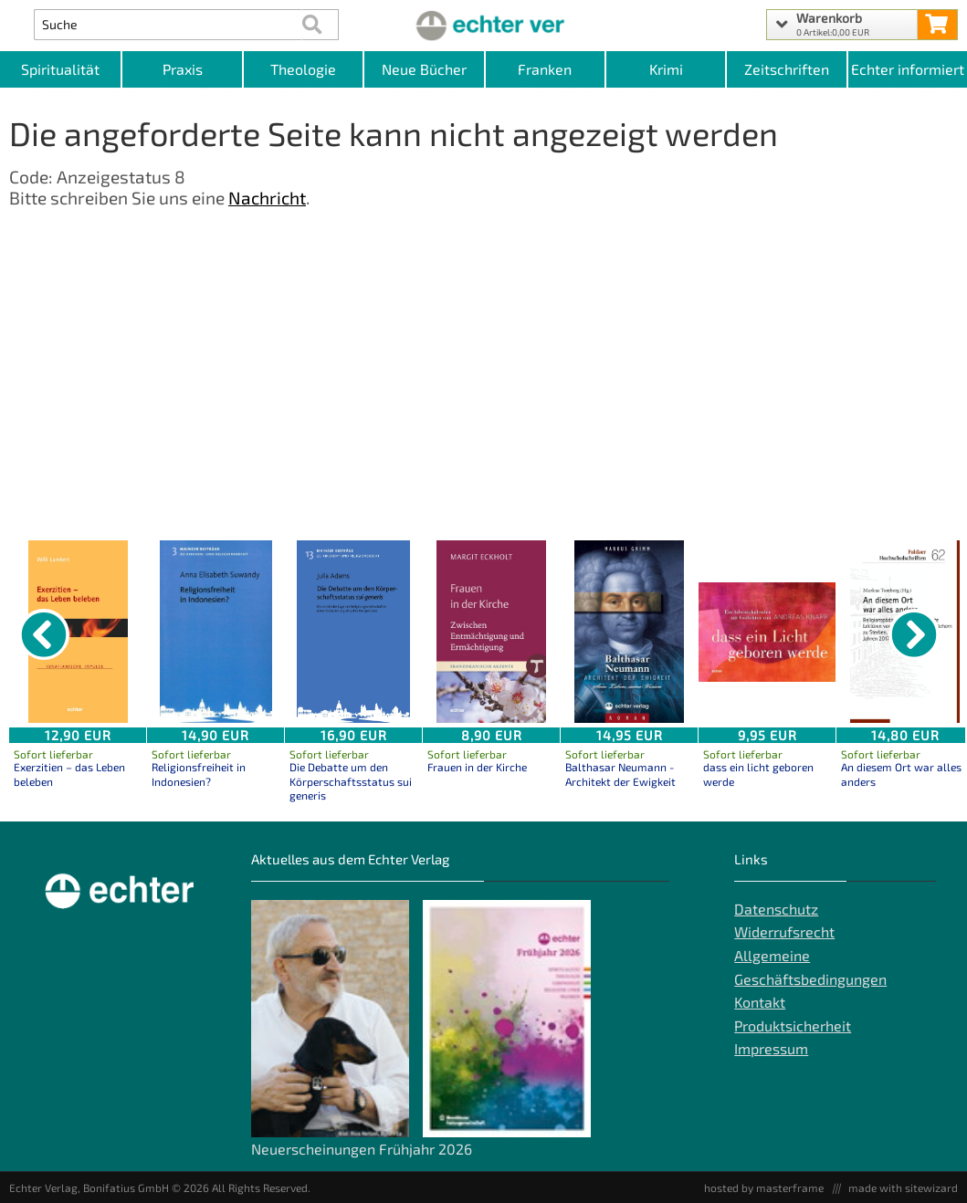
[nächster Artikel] (914, 634)
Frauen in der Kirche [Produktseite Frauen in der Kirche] (477, 766)
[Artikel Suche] (168, 24)
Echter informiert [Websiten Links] (907, 69)
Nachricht (267, 197)
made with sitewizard (903, 1187)
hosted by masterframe (764, 1187)
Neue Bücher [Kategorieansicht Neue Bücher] (424, 69)
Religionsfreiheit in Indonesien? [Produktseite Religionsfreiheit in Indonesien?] (199, 774)
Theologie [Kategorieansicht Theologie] (303, 69)
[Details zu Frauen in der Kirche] (491, 631)
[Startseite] (483, 24)
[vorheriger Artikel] (43, 634)
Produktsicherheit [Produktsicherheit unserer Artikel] (792, 1025)
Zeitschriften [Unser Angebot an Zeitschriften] (786, 69)
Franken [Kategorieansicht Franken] (545, 69)
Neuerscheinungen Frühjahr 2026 (361, 1148)
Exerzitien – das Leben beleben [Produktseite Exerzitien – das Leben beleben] (69, 774)
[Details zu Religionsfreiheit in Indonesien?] (215, 631)
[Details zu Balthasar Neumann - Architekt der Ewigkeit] (629, 631)
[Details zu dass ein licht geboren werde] (767, 631)
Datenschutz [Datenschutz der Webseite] (776, 908)
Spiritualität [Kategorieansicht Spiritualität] (60, 69)
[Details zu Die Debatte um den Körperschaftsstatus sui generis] (353, 631)
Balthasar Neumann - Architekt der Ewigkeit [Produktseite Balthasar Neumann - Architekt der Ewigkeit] (620, 774)
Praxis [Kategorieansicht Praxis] (183, 69)
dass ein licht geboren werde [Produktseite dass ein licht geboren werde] (758, 774)
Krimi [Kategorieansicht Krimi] (666, 69)
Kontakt (759, 1001)
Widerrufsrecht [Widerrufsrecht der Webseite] (784, 931)
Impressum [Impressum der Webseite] (771, 1048)
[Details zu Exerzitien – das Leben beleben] (77, 631)
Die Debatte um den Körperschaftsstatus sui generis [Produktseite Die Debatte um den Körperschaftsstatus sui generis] (350, 780)
